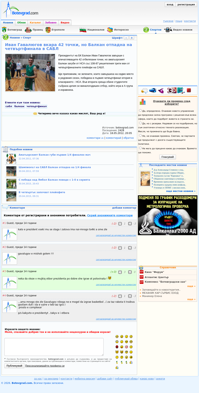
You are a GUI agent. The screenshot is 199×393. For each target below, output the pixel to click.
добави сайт (105, 378)
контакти (190, 21)
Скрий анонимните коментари (110, 215)
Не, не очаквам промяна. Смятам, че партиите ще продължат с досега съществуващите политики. (166, 139)
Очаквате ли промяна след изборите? (171, 102)
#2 (4, 247)
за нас (38, 378)
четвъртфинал (37, 106)
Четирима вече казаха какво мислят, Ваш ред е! (69, 113)
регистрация (186, 4)
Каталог (35, 22)
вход (170, 4)
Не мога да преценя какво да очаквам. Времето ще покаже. (167, 150)
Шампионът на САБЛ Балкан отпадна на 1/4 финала (55, 167)
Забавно (51, 22)
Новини (8, 22)
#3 (4, 271)
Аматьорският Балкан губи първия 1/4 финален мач (54, 154)
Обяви (21, 22)
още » (191, 286)
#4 (4, 295)
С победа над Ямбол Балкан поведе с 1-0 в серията (54, 179)
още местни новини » (181, 191)
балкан (19, 106)
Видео (65, 22)
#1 (4, 223)
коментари (95, 138)
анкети (160, 378)
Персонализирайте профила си (44, 365)
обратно (128, 138)
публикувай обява (126, 378)
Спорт (27, 37)
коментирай (114, 138)
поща (178, 21)
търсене (168, 21)
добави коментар (124, 207)
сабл (9, 106)
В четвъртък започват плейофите (42, 192)
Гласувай (168, 156)
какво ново (147, 378)
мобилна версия (85, 378)
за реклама (51, 378)
